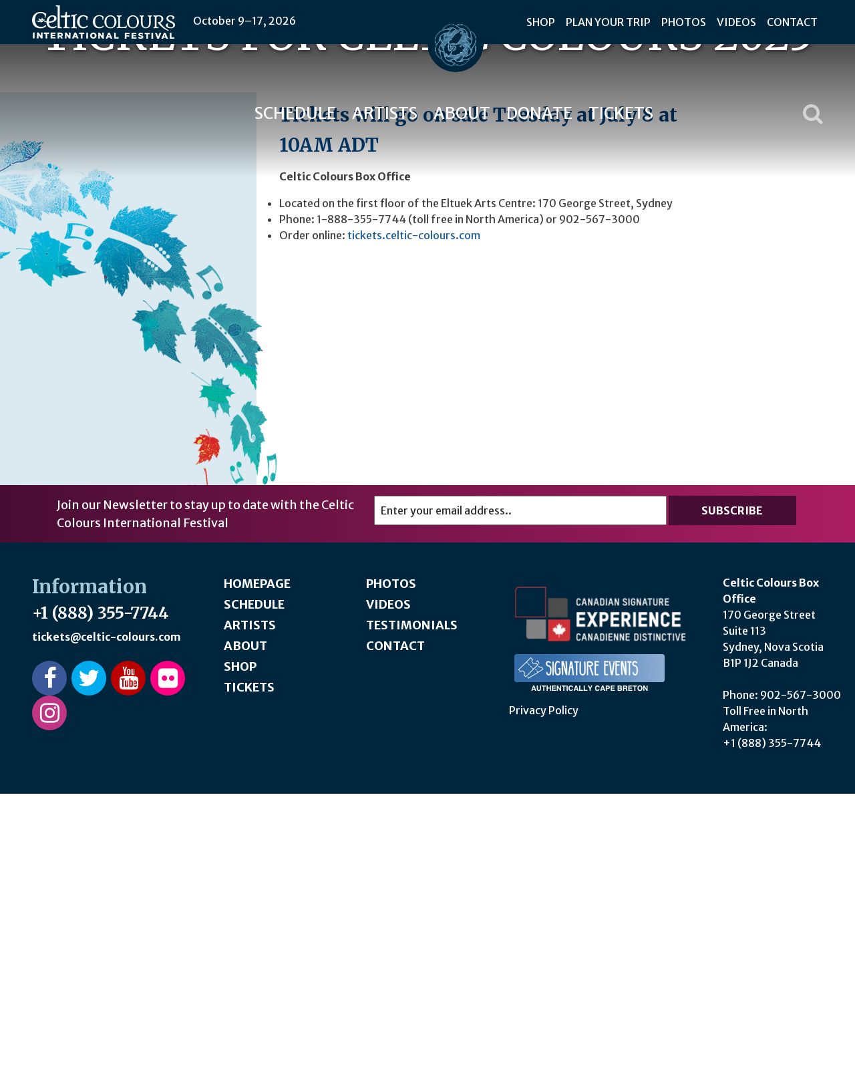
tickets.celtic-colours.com (413, 508)
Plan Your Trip (608, 22)
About (462, 113)
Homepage (257, 857)
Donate (539, 113)
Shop (540, 22)
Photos (683, 22)
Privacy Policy (543, 983)
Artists (384, 113)
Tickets (620, 113)
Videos (736, 22)
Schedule (295, 113)
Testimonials (412, 898)
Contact (792, 22)
